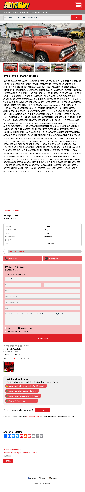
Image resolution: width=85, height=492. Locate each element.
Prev (3, 42)
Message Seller (54, 259)
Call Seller (13, 259)
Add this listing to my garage (16, 331)
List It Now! (42, 410)
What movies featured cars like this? (22, 391)
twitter (43, 478)
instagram (54, 478)
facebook (33, 478)
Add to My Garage (16, 251)
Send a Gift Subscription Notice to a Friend (20, 452)
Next (81, 42)
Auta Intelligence (32, 416)
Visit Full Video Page (11, 210)
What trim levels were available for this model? (26, 386)
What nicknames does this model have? (24, 396)
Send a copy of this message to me (18, 328)
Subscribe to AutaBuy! (12, 449)
